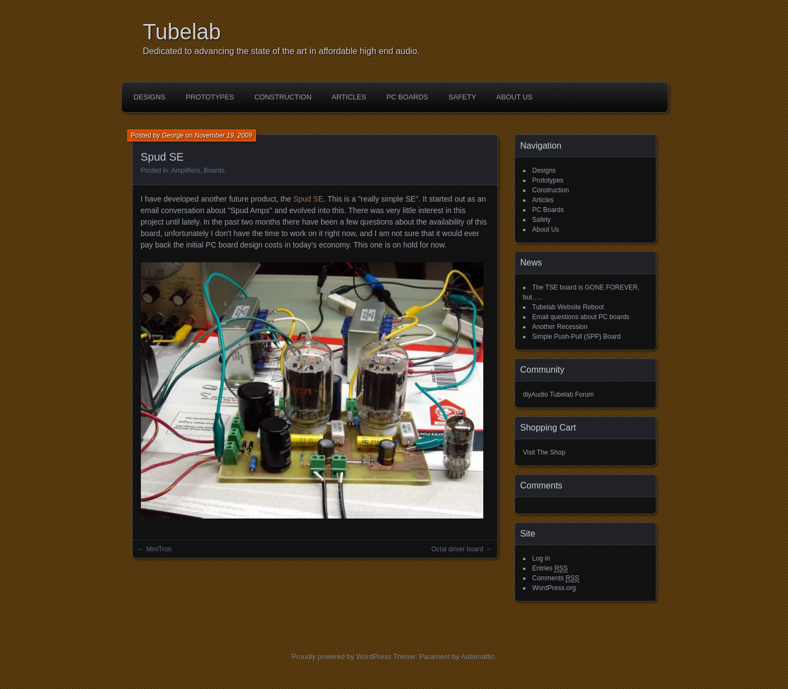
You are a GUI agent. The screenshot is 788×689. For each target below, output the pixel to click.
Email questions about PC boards (581, 317)
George (172, 135)
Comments (555, 578)
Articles (348, 97)
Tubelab (182, 32)
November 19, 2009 (223, 135)
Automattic (477, 656)
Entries (550, 568)
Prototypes (210, 97)
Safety (462, 97)
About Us (514, 97)
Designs (150, 97)
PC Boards (408, 97)
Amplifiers (185, 170)
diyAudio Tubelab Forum (558, 394)
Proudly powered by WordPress (342, 656)
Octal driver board (457, 549)
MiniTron (158, 549)
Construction (283, 97)
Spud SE (308, 199)
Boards (214, 170)
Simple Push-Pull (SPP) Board (576, 336)
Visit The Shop (544, 452)
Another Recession (560, 327)
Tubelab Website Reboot (568, 307)
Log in (541, 558)
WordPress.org (554, 588)
